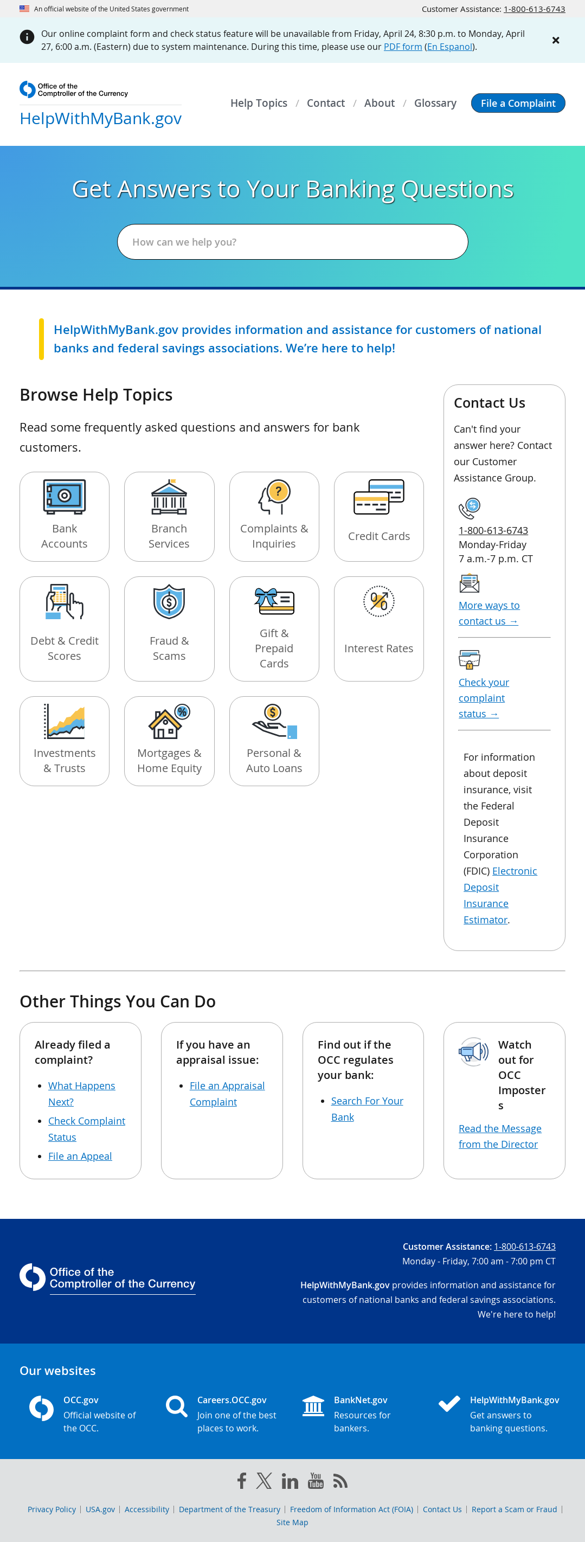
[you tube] (316, 1483)
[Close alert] (555, 40)
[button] (518, 103)
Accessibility (147, 1509)
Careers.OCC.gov (232, 1400)
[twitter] (264, 1483)
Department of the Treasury (229, 1509)
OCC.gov (81, 1400)
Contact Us (442, 1509)
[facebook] (241, 1483)
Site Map (292, 1522)
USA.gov (100, 1509)
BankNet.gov (361, 1400)
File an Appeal (80, 1155)
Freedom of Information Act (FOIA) (351, 1509)
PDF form (403, 47)
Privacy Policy (52, 1509)
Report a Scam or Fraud (514, 1509)
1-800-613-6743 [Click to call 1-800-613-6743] (534, 8)
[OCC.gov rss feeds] (340, 1483)
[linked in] (290, 1483)
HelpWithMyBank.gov (513, 1400)
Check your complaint (484, 698)
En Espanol (449, 47)
